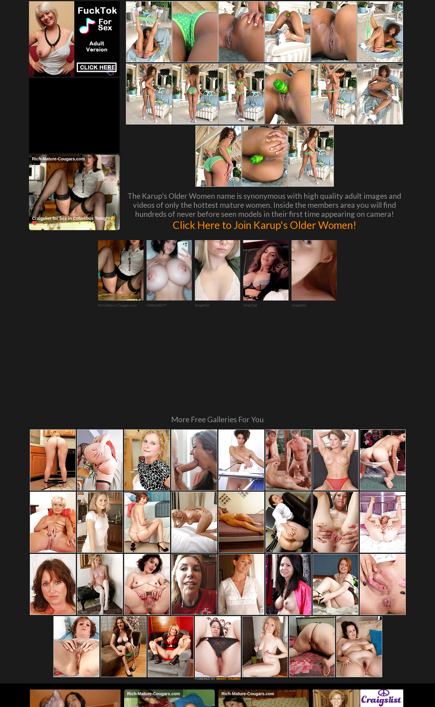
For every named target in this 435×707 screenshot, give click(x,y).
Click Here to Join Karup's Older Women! (264, 224)
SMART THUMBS (228, 596)
